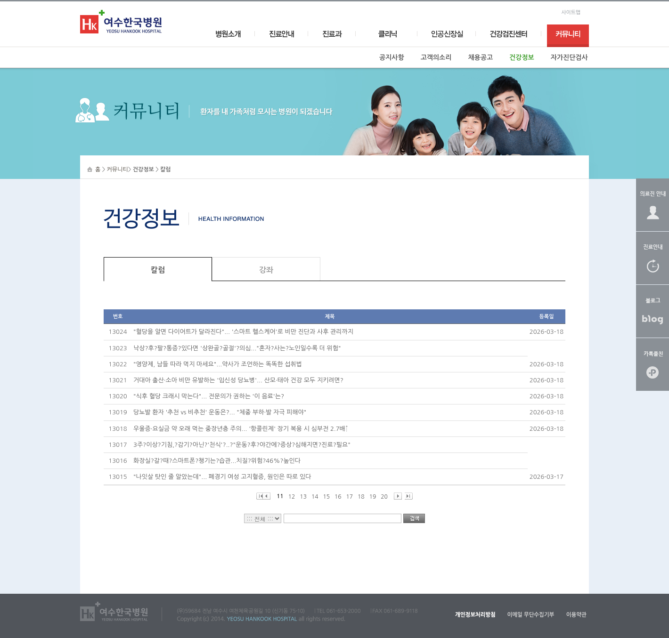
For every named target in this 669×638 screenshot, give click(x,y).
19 (372, 497)
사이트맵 (570, 12)
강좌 (266, 270)
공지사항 (391, 57)
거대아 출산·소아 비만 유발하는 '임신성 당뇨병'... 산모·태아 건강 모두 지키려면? (238, 380)
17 (349, 497)
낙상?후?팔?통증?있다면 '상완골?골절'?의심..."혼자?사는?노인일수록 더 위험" (237, 348)
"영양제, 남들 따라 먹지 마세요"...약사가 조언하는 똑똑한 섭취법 (217, 364)
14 (314, 497)
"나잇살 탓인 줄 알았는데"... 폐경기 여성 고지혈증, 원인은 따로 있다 (222, 477)
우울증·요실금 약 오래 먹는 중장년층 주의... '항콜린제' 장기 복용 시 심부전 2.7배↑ (240, 429)
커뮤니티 (117, 169)
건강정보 (521, 57)
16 (338, 497)
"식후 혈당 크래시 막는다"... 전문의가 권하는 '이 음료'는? (208, 396)
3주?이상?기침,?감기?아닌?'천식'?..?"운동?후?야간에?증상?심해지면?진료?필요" (242, 445)
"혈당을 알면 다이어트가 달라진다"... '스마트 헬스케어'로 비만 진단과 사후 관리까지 (243, 332)
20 (384, 497)
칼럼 (158, 270)
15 (326, 497)
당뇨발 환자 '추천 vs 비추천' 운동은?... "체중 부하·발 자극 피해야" (219, 412)
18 (361, 497)
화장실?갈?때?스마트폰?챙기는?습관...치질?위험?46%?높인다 (217, 461)
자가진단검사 (569, 57)
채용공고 (480, 57)
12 (291, 497)
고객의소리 (436, 57)
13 (303, 497)
